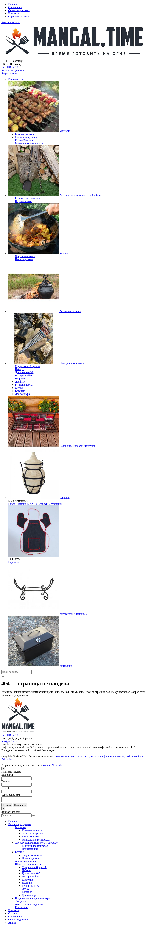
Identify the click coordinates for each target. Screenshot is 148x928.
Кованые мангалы (32, 831)
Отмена (7, 806)
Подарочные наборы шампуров (33, 899)
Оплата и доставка (19, 10)
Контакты (13, 13)
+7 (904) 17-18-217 (12, 67)
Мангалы (20, 828)
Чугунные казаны (32, 856)
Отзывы (12, 914)
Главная (12, 4)
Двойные (27, 883)
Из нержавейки (30, 877)
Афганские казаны (25, 862)
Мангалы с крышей (33, 834)
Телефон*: (7, 781)
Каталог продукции (12, 70)
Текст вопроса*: (10, 794)
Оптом (25, 889)
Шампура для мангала (28, 865)
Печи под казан (31, 859)
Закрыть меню (9, 73)
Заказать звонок (10, 22)
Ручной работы (30, 886)
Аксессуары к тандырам (29, 905)
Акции (12, 923)
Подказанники (30, 849)
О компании (15, 7)
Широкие (27, 880)
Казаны (19, 852)
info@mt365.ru (9, 741)
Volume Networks (52, 765)
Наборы (26, 871)
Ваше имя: (7, 774)
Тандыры (20, 902)
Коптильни (21, 908)
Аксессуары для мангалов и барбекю (36, 843)
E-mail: (5, 788)
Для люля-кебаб (31, 874)
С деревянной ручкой (34, 868)
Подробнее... (15, 561)
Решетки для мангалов (35, 846)
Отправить (20, 806)
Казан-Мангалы (31, 837)
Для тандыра (29, 896)
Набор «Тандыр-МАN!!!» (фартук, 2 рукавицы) (35, 503)
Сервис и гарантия (19, 16)
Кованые (27, 892)
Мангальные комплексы (36, 840)
